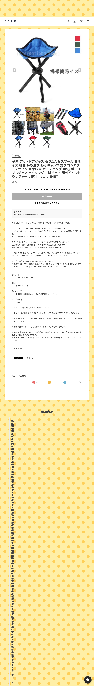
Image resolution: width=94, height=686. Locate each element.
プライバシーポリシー (36, 683)
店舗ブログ (29, 537)
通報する (30, 358)
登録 (74, 650)
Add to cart (47, 196)
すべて (20, 382)
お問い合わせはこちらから (47, 607)
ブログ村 (55, 671)
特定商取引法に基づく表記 (55, 683)
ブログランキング (42, 671)
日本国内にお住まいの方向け (47, 203)
